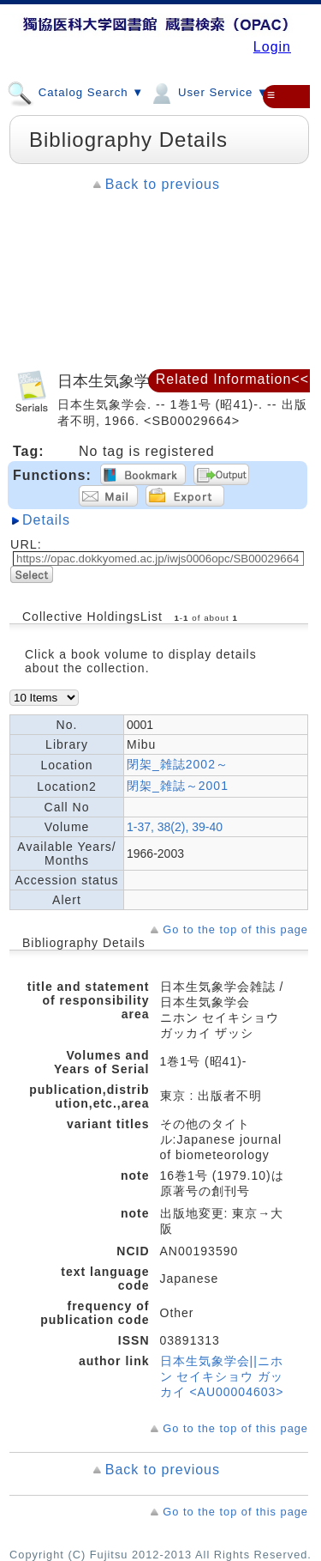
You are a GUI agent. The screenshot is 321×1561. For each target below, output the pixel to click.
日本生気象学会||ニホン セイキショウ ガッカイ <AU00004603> (222, 1376)
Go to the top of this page (235, 929)
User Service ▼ (208, 92)
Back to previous (162, 184)
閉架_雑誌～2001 (178, 786)
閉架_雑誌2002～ (178, 764)
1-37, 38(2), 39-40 (175, 827)
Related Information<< (232, 379)
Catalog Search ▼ (75, 92)
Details (46, 520)
